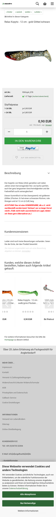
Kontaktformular (11, 460)
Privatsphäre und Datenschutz (15, 393)
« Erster (9, 12)
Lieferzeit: (8, 96)
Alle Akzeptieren (28, 494)
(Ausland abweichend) (40, 96)
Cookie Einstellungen (11, 402)
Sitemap (5, 424)
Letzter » (38, 12)
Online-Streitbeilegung (11, 429)
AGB (4, 388)
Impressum (7, 367)
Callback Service (9, 398)
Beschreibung (12, 173)
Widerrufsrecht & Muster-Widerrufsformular (20, 382)
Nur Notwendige (28, 503)
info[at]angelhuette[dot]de (20, 454)
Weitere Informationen (28, 511)
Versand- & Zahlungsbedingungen (16, 377)
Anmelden (26, 251)
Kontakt (5, 372)
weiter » (28, 12)
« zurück (18, 12)
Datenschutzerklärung (18, 488)
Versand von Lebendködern (13, 419)
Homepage (9, 340)
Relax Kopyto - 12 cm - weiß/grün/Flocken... (28, 301)
